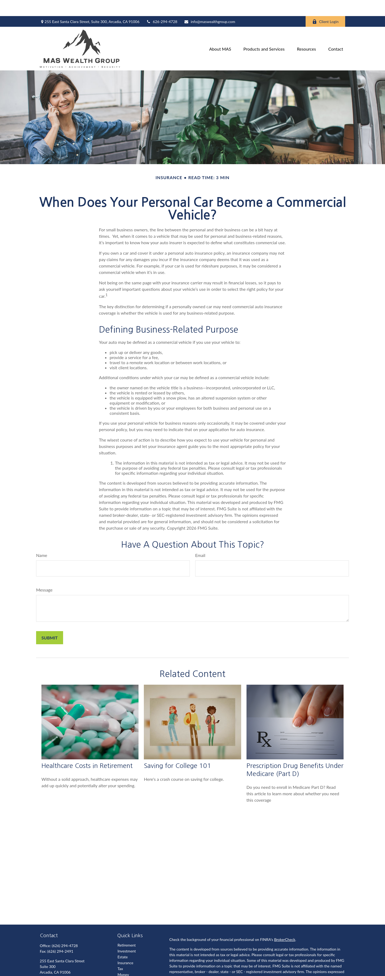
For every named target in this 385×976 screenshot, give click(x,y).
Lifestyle (124, 964)
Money (123, 958)
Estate (122, 941)
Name (41, 539)
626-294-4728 (162, 5)
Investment (126, 935)
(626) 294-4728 (65, 929)
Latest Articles (129, 970)
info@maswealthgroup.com (209, 5)
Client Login (325, 5)
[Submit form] (49, 621)
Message (44, 573)
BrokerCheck (284, 923)
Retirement (126, 929)
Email (200, 539)
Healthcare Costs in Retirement (87, 749)
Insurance (125, 946)
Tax (120, 952)
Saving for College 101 (177, 749)
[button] (220, 32)
